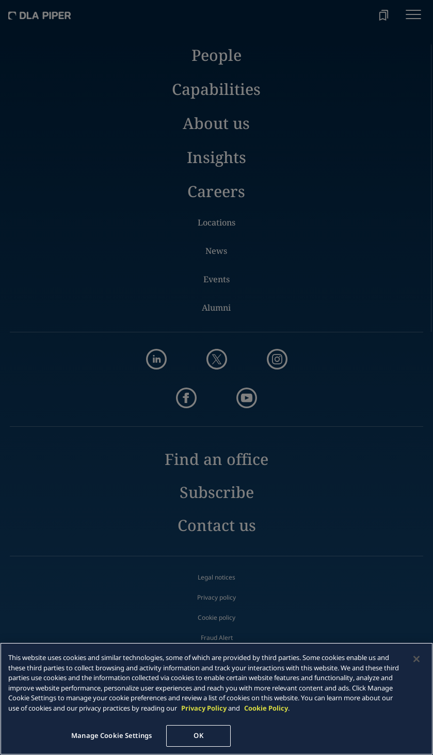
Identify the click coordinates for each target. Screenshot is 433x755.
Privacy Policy (204, 708)
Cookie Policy (266, 708)
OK (198, 735)
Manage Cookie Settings (111, 735)
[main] (216, 698)
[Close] (416, 659)
